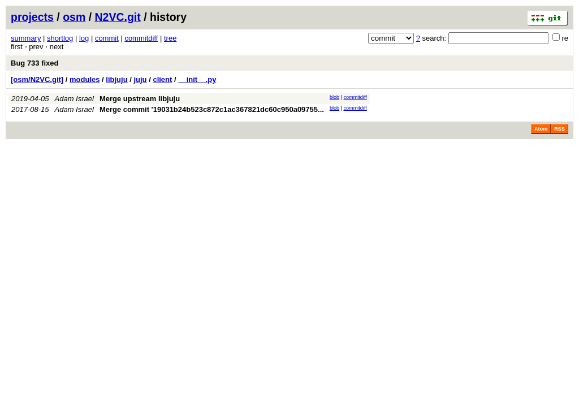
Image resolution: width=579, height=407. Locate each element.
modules (85, 79)
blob (334, 97)
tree (170, 38)
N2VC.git (118, 17)
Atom (540, 129)
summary (26, 38)
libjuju (116, 79)
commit (107, 38)
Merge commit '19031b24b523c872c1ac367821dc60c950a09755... (212, 109)
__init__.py (197, 79)
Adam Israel (74, 98)
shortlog (60, 38)
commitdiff (141, 38)
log (84, 38)
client (162, 79)
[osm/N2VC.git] (37, 79)
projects (32, 17)
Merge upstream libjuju (140, 98)
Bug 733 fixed (35, 63)
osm (74, 17)
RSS (559, 129)
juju (139, 79)
